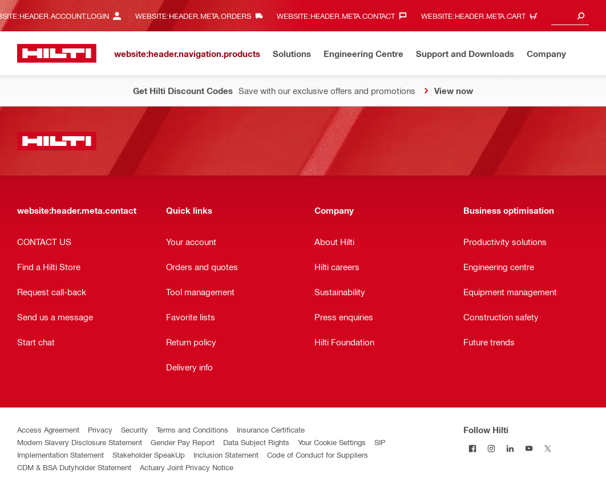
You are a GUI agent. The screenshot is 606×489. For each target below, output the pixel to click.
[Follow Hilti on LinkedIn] (510, 448)
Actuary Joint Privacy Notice (186, 467)
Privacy (100, 429)
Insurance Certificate (271, 429)
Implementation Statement (60, 454)
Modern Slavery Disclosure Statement (79, 442)
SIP (379, 442)
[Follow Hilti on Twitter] (548, 448)
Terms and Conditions (192, 429)
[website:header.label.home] (56, 53)
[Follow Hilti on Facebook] (472, 448)
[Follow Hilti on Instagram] (491, 448)
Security (134, 429)
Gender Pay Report (183, 442)
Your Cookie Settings (332, 442)
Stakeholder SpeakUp (148, 454)
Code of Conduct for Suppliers (317, 454)
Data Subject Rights (256, 442)
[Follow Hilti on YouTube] (529, 448)
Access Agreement (48, 429)
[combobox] (570, 15)
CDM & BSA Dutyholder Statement (74, 467)
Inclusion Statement (225, 454)
